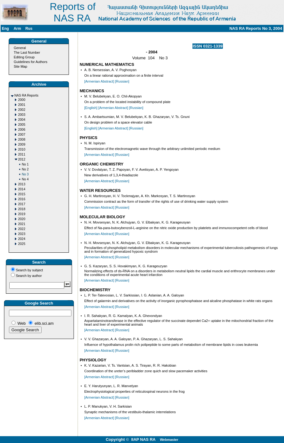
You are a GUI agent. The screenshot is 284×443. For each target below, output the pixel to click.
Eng (5, 28)
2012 (21, 159)
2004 (21, 119)
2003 (21, 114)
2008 (21, 139)
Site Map (20, 66)
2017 (21, 204)
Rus (29, 28)
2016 (21, 199)
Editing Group (24, 57)
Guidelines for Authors (30, 62)
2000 (21, 100)
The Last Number (27, 52)
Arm (17, 28)
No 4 (25, 179)
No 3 (25, 174)
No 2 (25, 169)
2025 (21, 244)
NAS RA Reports (26, 95)
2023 (21, 234)
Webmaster (169, 439)
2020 (21, 219)
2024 (21, 239)
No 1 (25, 164)
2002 (21, 109)
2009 (21, 144)
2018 (21, 209)
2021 (21, 224)
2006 (21, 129)
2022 (21, 229)
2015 (21, 194)
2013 (21, 184)
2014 (21, 189)
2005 (21, 124)
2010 (21, 149)
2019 (21, 214)
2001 (21, 104)
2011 (21, 154)
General (20, 48)
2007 (21, 134)
